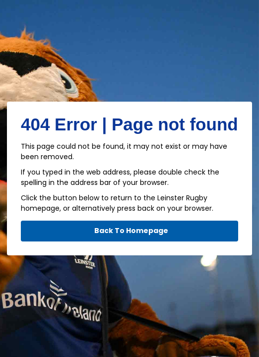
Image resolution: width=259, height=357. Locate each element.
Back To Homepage (131, 231)
